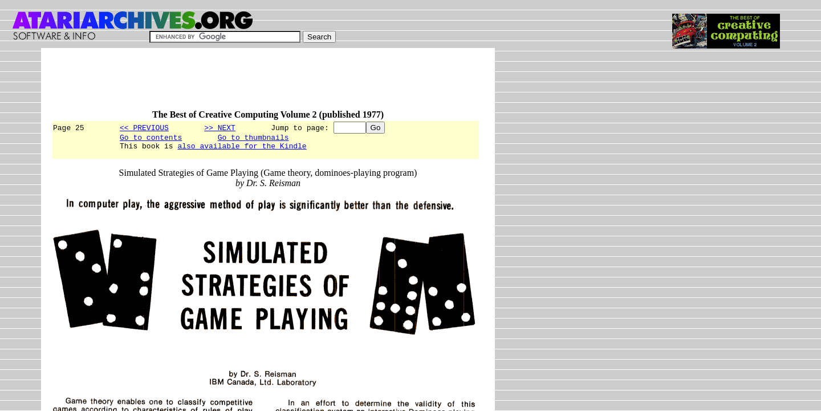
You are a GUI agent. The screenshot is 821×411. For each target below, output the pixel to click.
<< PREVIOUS (144, 127)
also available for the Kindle (241, 149)
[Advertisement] (258, 84)
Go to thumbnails (253, 139)
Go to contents (151, 139)
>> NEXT (219, 127)
